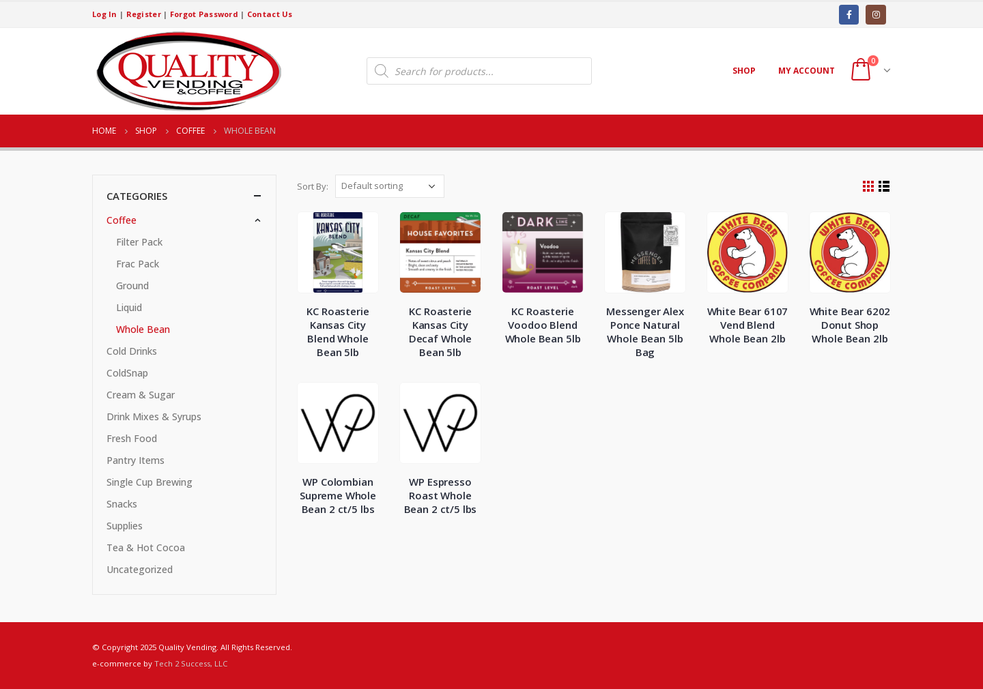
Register (143, 14)
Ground (132, 285)
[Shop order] (389, 186)
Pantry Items (135, 460)
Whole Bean (143, 329)
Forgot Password (204, 14)
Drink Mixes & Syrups (153, 416)
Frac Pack (137, 263)
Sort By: (312, 186)
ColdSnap (127, 372)
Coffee (121, 220)
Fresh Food (131, 438)
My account (806, 70)
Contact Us (270, 14)
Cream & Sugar (140, 394)
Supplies (124, 525)
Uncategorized (139, 569)
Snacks (121, 503)
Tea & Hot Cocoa (145, 547)
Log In (104, 14)
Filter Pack (139, 241)
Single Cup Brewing (149, 481)
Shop (744, 70)
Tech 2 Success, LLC (190, 663)
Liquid (129, 307)
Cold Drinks (131, 350)
